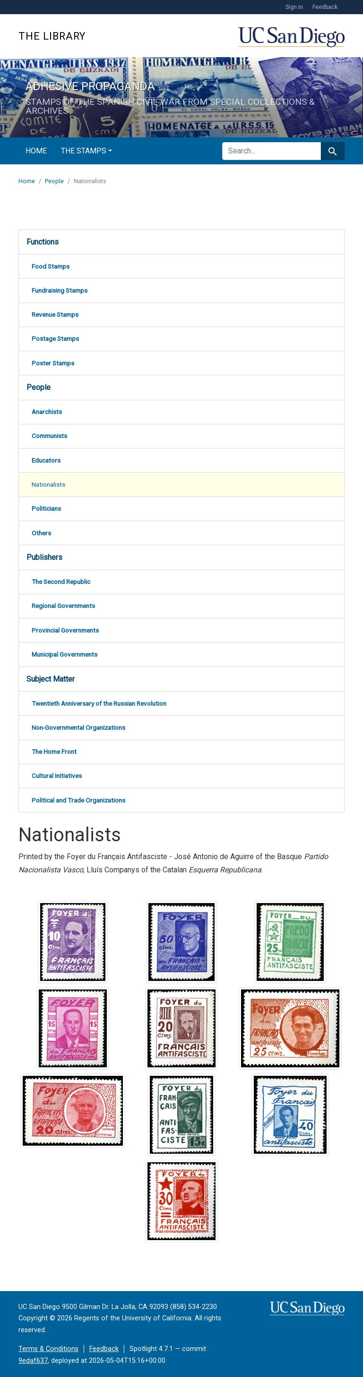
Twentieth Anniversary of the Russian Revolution (99, 703)
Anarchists (47, 411)
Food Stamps (50, 266)
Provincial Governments (65, 630)
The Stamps (83, 150)
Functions (42, 241)
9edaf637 (33, 1361)
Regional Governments (63, 605)
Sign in (294, 7)
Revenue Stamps (55, 314)
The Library (52, 36)
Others (41, 533)
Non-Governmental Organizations (78, 727)
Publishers (44, 557)
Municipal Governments (64, 654)
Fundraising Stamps (59, 290)
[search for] (271, 151)
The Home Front (54, 751)
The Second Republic (61, 581)
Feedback (324, 7)
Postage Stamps (55, 338)
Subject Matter (50, 679)
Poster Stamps (53, 363)
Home (36, 150)
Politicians (46, 508)
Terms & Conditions (48, 1349)
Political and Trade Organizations (78, 800)
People (54, 181)
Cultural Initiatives (57, 775)
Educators (46, 460)
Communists (49, 435)
